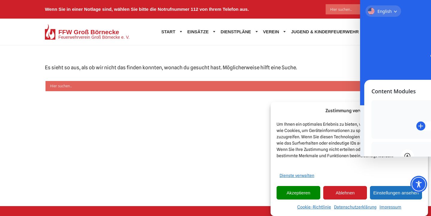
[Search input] (352, 9)
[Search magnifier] (382, 9)
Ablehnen (345, 192)
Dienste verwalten (297, 175)
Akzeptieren (298, 192)
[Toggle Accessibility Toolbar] (419, 184)
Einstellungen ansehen (396, 192)
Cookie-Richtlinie (314, 207)
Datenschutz (112, 195)
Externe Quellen (147, 195)
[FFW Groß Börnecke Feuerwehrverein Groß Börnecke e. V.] (87, 32)
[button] (419, 111)
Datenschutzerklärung (355, 207)
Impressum (390, 207)
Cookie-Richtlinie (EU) (193, 195)
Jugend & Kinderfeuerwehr (325, 31)
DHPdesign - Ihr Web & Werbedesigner (230, 209)
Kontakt (374, 31)
